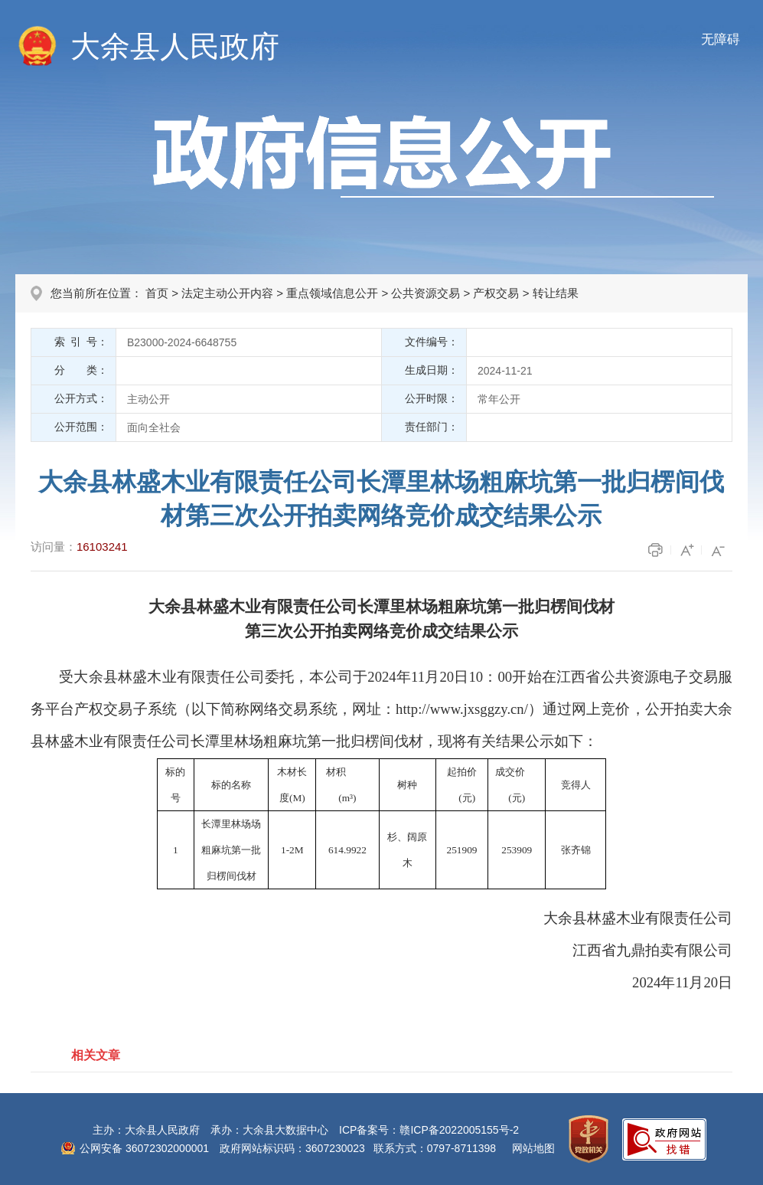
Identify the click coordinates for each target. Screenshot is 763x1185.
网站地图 (533, 1148)
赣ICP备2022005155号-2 (459, 1130)
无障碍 (720, 39)
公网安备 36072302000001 (144, 1148)
